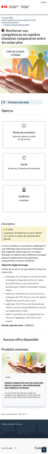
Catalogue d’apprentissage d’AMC (16, 25)
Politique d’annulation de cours (12, 424)
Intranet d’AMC (7, 17)
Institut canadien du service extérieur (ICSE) (19, 20)
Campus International (10, 22)
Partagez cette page (18, 102)
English (43, 2)
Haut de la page (9, 448)
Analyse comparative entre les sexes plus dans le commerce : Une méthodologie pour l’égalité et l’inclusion (24, 385)
